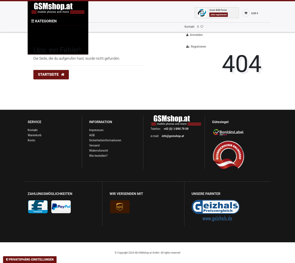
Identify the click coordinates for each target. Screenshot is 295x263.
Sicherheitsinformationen (105, 140)
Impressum (96, 130)
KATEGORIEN (44, 21)
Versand (94, 145)
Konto (31, 140)
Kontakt (189, 26)
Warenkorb (34, 135)
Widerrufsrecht (98, 150)
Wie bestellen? (98, 155)
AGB (92, 135)
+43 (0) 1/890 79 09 (175, 128)
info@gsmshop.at (173, 136)
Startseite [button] (51, 74)
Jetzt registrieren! (218, 15)
